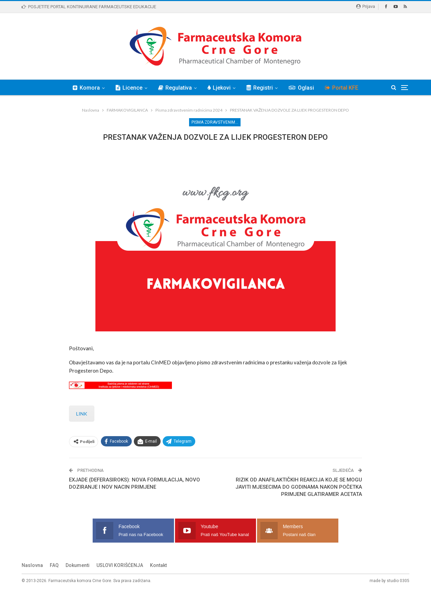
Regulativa (174, 87)
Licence (127, 87)
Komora (83, 87)
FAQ (54, 576)
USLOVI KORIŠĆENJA (119, 576)
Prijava (365, 6)
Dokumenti (78, 576)
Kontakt (158, 576)
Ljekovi (219, 87)
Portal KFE (344, 87)
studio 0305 (398, 591)
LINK (81, 424)
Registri (260, 87)
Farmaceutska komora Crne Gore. (80, 591)
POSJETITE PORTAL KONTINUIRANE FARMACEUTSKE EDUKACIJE (89, 6)
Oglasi (303, 87)
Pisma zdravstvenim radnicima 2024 (216, 122)
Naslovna (32, 576)
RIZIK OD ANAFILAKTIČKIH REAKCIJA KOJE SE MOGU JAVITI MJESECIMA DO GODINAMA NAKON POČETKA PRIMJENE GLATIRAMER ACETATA (298, 497)
